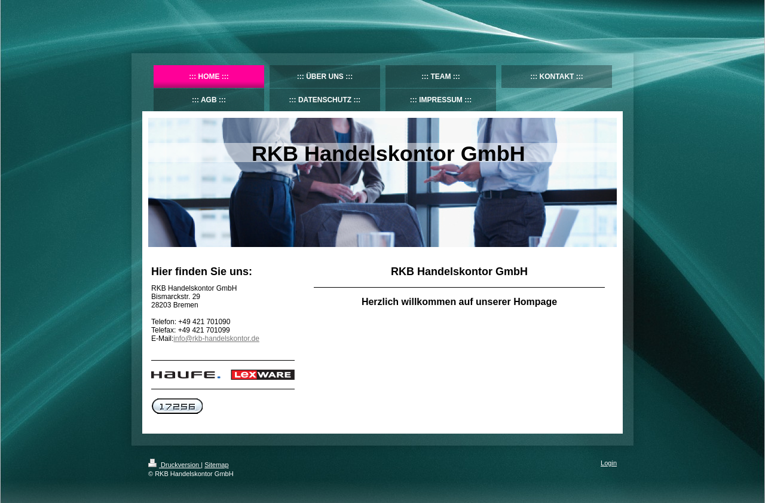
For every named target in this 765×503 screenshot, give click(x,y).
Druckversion (174, 464)
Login (609, 463)
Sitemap (216, 464)
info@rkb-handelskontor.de (216, 338)
